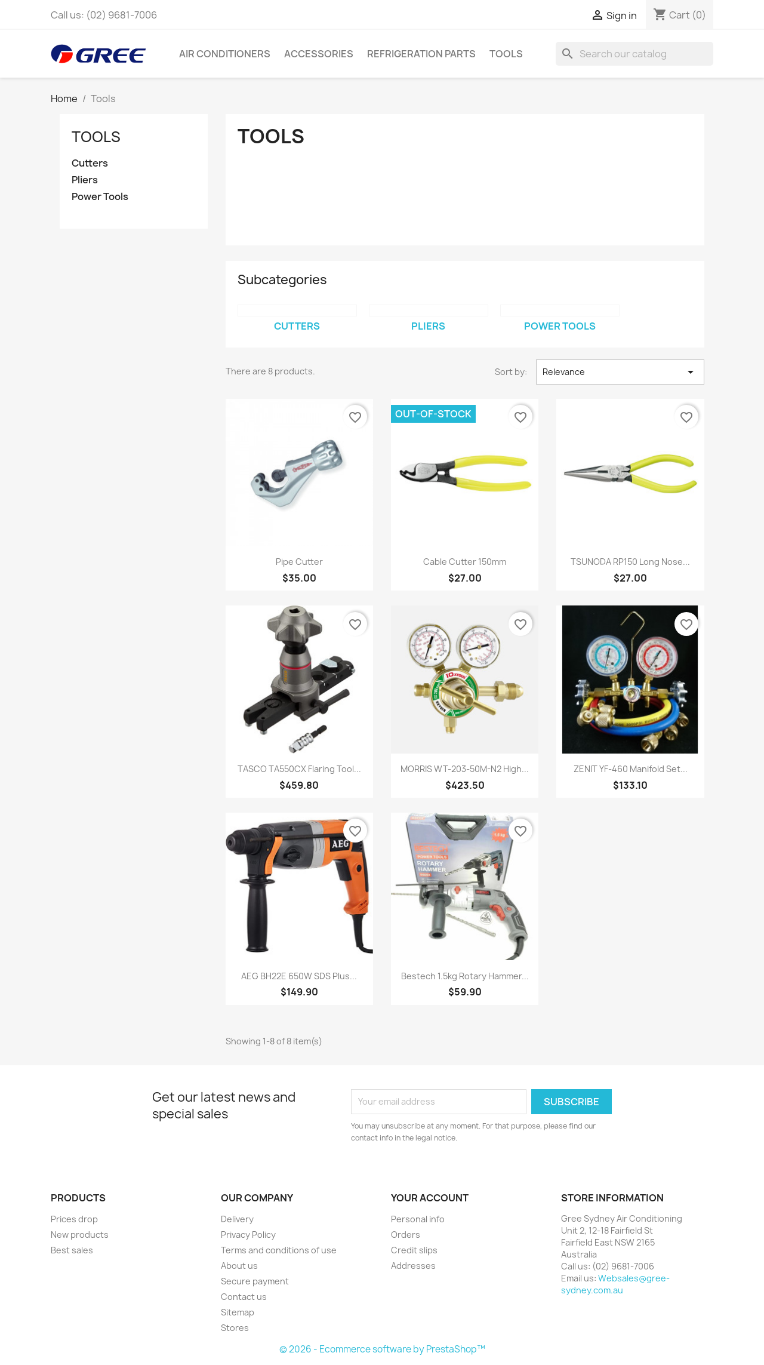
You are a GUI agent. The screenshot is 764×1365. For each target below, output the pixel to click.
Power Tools (100, 196)
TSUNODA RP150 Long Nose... (630, 561)
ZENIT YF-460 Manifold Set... (631, 768)
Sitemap (237, 1312)
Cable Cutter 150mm (464, 561)
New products (80, 1234)
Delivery (237, 1219)
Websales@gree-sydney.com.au (615, 1284)
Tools (506, 53)
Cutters (90, 163)
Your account (430, 1197)
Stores (235, 1327)
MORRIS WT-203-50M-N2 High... (465, 768)
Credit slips (414, 1250)
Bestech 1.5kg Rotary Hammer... (465, 976)
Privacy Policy (248, 1234)
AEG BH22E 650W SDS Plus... (299, 976)
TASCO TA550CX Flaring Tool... (299, 768)
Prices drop (74, 1219)
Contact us (244, 1296)
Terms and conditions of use (279, 1250)
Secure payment (255, 1281)
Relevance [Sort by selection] (620, 372)
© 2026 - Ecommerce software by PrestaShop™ (382, 1349)
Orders (405, 1234)
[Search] (634, 54)
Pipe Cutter (299, 561)
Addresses (413, 1265)
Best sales (72, 1250)
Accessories (318, 53)
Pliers (85, 180)
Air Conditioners (224, 53)
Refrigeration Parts (421, 53)
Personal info (418, 1219)
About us (239, 1265)
